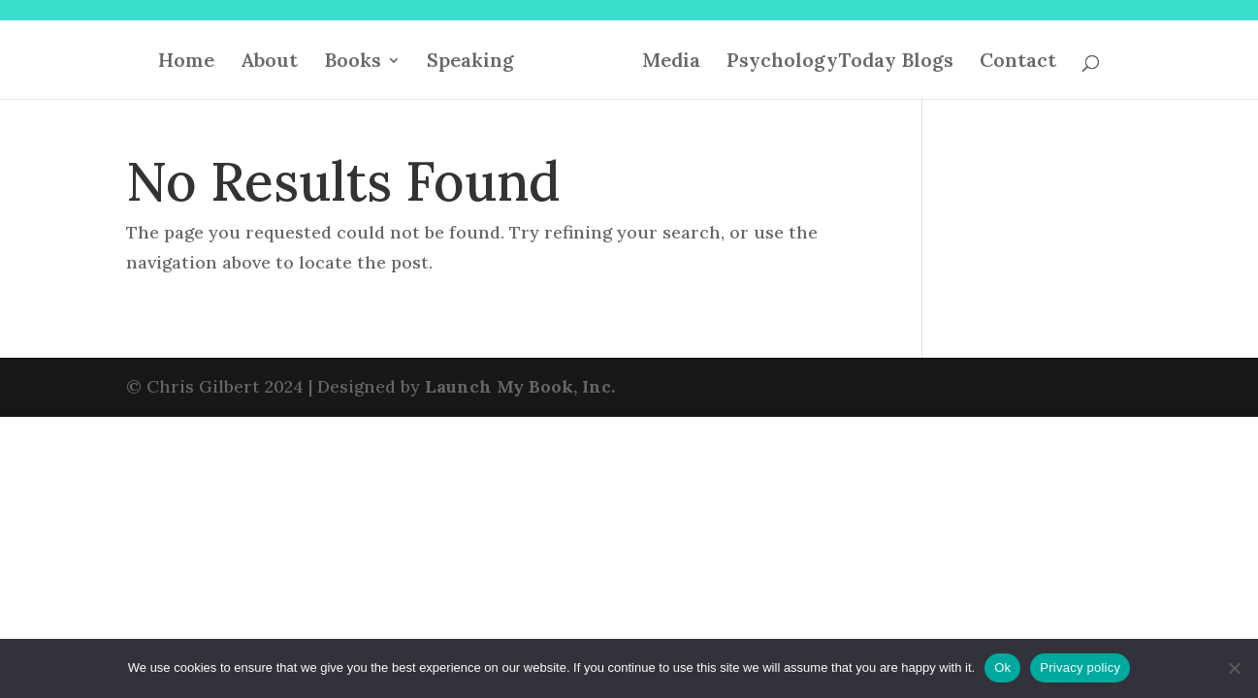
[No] (1233, 668)
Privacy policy (1080, 667)
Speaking (470, 62)
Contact (1018, 62)
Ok (1002, 667)
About (269, 62)
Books (352, 62)
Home (186, 62)
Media (671, 62)
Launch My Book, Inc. (520, 386)
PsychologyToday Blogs (839, 62)
